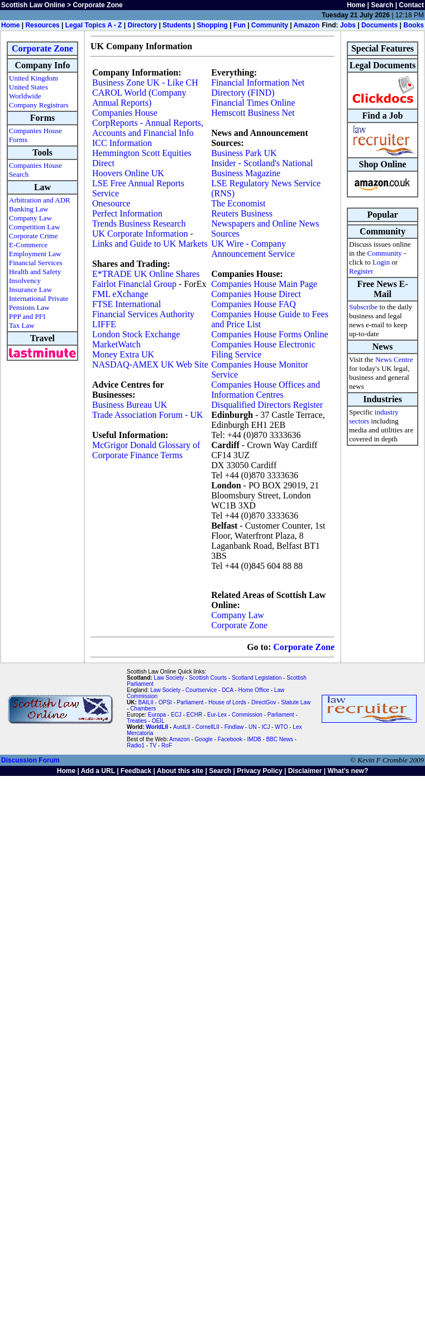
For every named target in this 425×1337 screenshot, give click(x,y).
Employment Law (35, 253)
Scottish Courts (208, 678)
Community (269, 25)
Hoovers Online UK (128, 173)
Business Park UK (243, 153)
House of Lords (227, 702)
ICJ (265, 727)
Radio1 (136, 745)
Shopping (212, 25)
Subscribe (363, 307)
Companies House (124, 112)
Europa (157, 715)
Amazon (306, 25)
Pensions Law (29, 307)
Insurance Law (30, 289)
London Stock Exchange (136, 334)
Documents (379, 25)
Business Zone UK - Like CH (145, 82)
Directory (142, 25)
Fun (239, 25)
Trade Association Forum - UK (147, 415)
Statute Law (296, 702)
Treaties (137, 721)
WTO (281, 727)
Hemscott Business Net (252, 112)
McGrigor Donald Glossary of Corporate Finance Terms (146, 450)
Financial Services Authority (143, 314)
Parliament (190, 702)
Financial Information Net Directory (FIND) (257, 87)
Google (204, 739)
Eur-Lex (217, 715)
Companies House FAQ (253, 304)
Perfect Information (127, 213)
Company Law (30, 218)
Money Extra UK (123, 354)
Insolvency (25, 280)
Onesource (111, 203)
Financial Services (36, 262)
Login (381, 262)
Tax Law (22, 325)
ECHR (194, 715)
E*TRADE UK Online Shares (145, 274)
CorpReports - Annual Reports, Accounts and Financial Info (147, 128)
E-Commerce (28, 245)
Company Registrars (39, 105)
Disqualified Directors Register (267, 404)
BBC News (279, 739)
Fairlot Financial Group (134, 284)
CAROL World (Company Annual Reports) (139, 97)
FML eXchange (120, 294)
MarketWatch (116, 344)
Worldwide (25, 96)
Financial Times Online (253, 102)
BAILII (146, 702)
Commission (247, 715)
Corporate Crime (33, 236)
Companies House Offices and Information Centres (265, 389)
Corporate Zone (42, 48)
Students (177, 25)
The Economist (238, 203)
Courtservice (201, 690)
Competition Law (34, 227)
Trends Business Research (138, 223)
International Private (39, 298)
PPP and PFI (27, 316)
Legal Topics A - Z (93, 25)
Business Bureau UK (129, 404)
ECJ (176, 715)
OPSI (165, 702)
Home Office (253, 690)
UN (252, 727)
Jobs (348, 25)
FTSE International (126, 304)
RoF (166, 745)
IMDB (254, 739)
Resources (42, 25)
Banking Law (28, 209)
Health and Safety (35, 271)
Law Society (169, 678)
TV (153, 745)
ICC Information (122, 143)
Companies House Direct (256, 294)
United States (28, 87)
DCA (227, 690)
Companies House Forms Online (269, 334)
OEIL (158, 721)
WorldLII (157, 727)
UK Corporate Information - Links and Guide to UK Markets (150, 238)
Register (361, 271)
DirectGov (263, 702)
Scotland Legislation (257, 678)
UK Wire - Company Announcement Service (253, 248)
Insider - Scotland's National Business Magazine (262, 168)
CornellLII (207, 727)
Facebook (230, 739)
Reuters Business (242, 213)
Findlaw (234, 727)
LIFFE (104, 324)
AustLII (181, 727)
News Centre (394, 359)
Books (413, 25)
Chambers (143, 708)
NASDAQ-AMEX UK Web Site (150, 364)
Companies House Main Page (264, 284)
